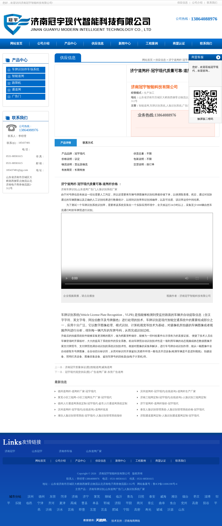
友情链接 (31, 442)
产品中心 (70, 43)
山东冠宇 (37, 451)
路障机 (16, 82)
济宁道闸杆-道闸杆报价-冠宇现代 (159, 403)
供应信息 (182, 2)
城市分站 (15, 496)
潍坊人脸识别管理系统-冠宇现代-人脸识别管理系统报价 (90, 415)
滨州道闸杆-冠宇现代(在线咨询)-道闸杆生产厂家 (168, 391)
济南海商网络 (132, 520)
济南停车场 (65, 451)
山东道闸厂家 (94, 451)
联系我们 (212, 2)
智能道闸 (18, 76)
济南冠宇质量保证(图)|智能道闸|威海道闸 (88, 367)
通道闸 (16, 89)
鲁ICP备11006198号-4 (165, 483)
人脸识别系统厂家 (106, 189)
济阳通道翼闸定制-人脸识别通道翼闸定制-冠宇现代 (169, 415)
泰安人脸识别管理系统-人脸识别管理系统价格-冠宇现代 (172, 409)
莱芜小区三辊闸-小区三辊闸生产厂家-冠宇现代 (85, 397)
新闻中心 (125, 43)
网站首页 (16, 43)
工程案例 (152, 43)
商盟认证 (179, 43)
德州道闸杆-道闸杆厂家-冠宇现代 (77, 391)
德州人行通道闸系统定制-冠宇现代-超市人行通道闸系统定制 (92, 403)
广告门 (16, 96)
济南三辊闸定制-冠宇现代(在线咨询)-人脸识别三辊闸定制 (173, 397)
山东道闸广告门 (87, 189)
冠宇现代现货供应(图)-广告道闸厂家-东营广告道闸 (94, 372)
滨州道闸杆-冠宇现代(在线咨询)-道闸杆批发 (83, 409)
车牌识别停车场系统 (25, 69)
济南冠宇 (10, 451)
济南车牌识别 (69, 189)
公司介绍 (197, 2)
